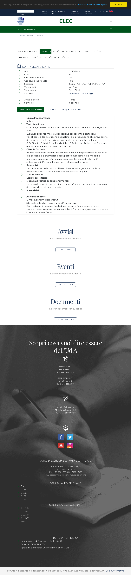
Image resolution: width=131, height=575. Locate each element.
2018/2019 (45, 51)
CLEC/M (25, 514)
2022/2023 (96, 51)
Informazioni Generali (31, 109)
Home (22, 35)
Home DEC (53, 12)
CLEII (23, 499)
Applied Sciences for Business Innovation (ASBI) (45, 547)
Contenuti (52, 109)
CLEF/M (25, 518)
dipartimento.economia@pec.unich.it (68, 475)
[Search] (25, 11)
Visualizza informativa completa (92, 4)
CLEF (23, 496)
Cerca (21, 14)
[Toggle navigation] (111, 21)
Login (105, 11)
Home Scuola (44, 12)
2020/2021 (71, 51)
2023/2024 (23, 57)
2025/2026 (50, 57)
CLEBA (24, 511)
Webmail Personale (75, 12)
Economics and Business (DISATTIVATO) (41, 541)
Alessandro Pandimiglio (81, 93)
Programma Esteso (72, 109)
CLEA (24, 489)
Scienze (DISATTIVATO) (33, 544)
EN (111, 11)
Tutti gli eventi (65, 285)
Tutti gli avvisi (65, 250)
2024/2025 (37, 57)
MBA (23, 521)
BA (22, 486)
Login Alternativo (115, 570)
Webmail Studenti (88, 12)
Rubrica (98, 11)
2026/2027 (63, 57)
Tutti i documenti (65, 320)
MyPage (61, 11)
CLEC (24, 493)
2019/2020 (58, 51)
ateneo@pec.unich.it (67, 410)
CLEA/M (25, 508)
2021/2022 (84, 51)
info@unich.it (68, 407)
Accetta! (118, 4)
